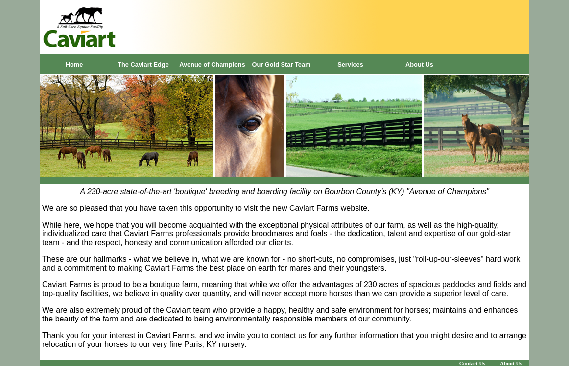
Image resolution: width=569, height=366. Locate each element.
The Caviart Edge (143, 64)
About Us (419, 64)
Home (74, 64)
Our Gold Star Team (281, 64)
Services (350, 64)
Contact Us (472, 363)
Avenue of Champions (212, 64)
